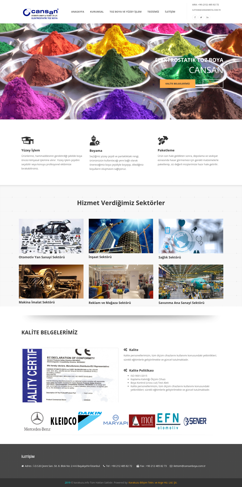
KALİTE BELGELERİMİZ (178, 83)
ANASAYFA (77, 11)
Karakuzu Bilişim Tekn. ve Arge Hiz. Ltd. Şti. (152, 482)
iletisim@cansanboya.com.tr (206, 10)
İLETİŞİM (170, 11)
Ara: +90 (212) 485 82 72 (205, 4)
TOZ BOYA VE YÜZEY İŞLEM (126, 11)
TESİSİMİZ (153, 11)
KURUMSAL (97, 11)
